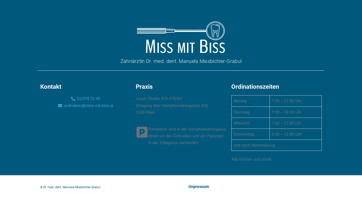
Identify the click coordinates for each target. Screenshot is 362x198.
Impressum (199, 186)
